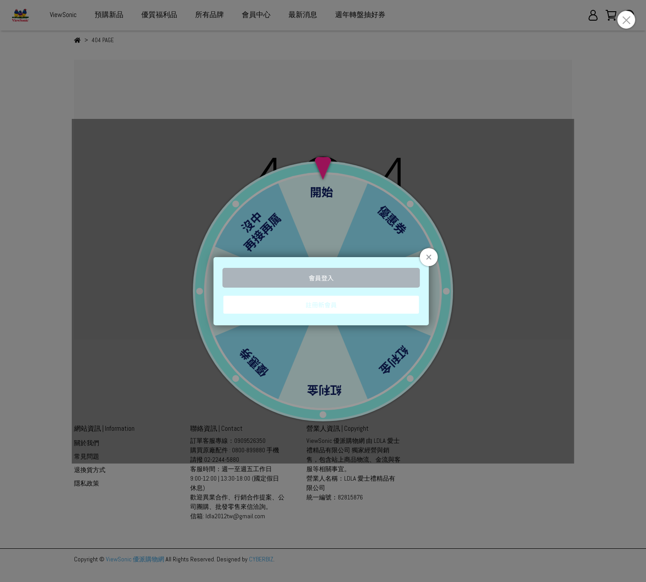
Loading (323, 291)
